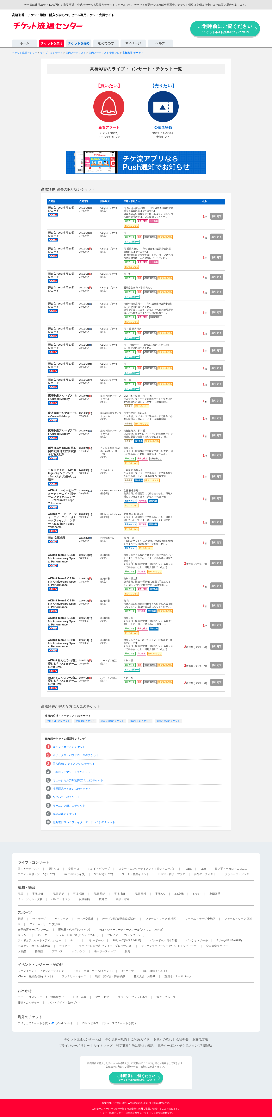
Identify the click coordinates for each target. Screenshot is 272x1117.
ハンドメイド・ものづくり (64, 1002)
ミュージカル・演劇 (30, 899)
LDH (203, 868)
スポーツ (25, 912)
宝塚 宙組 (120, 893)
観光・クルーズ (166, 997)
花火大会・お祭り (144, 976)
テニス (74, 940)
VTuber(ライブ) (103, 874)
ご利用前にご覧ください (225, 28)
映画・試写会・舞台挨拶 (110, 976)
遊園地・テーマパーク (177, 976)
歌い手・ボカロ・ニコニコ (231, 868)
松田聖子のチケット (140, 720)
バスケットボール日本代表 (34, 945)
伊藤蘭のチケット (85, 720)
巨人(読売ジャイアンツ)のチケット (74, 763)
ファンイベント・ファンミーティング (41, 970)
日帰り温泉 (79, 997)
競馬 (127, 951)
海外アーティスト (205, 874)
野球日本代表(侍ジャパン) (74, 929)
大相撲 (22, 951)
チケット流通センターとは (82, 1039)
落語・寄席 (122, 899)
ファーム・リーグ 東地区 (160, 918)
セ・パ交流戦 (85, 918)
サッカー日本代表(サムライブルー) (77, 935)
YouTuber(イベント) (155, 970)
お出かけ (25, 991)
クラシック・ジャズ (237, 874)
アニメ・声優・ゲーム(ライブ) (36, 874)
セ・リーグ (39, 918)
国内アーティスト (29, 868)
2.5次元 (178, 893)
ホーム (24, 43)
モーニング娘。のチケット (69, 805)
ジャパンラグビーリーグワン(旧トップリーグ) (169, 945)
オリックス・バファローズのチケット (76, 755)
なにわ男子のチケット (66, 797)
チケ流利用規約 (116, 1039)
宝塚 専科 (140, 893)
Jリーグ (42, 935)
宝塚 (20, 893)
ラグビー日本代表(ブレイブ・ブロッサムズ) (105, 945)
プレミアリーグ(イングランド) (125, 935)
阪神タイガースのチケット (69, 746)
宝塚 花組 (38, 893)
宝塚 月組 (58, 893)
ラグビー (64, 945)
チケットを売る (79, 43)
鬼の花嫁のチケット (65, 813)
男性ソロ (53, 868)
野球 (20, 918)
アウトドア (102, 997)
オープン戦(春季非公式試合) (119, 918)
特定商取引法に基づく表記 (134, 1045)
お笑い (197, 893)
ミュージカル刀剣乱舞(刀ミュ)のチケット (78, 780)
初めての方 (106, 43)
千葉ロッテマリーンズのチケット (73, 772)
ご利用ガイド (140, 1039)
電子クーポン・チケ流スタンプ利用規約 (185, 1045)
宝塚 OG (160, 893)
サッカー (23, 935)
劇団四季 (214, 893)
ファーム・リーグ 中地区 (200, 918)
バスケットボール (197, 940)
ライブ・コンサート (33, 862)
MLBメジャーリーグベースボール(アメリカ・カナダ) (131, 929)
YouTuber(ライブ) (74, 874)
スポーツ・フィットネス (133, 997)
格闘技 (39, 951)
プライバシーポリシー (74, 1045)
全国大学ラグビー (217, 945)
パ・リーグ (61, 918)
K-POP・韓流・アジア (171, 874)
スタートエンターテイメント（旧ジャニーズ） (147, 868)
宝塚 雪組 (79, 893)
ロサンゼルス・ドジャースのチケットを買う (109, 1023)
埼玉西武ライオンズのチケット (72, 788)
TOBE (188, 868)
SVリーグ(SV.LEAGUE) (126, 940)
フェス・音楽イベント (135, 874)
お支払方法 (200, 1039)
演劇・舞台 (26, 887)
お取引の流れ (162, 1039)
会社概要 (182, 1039)
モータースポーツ (105, 951)
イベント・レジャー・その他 (40, 965)
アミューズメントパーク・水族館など (41, 997)
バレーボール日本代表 (163, 940)
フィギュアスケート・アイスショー (39, 940)
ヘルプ (160, 43)
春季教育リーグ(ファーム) (33, 929)
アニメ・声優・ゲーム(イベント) (93, 970)
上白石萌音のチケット (112, 720)
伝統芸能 (84, 899)
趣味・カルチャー (29, 1002)
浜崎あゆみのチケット (168, 720)
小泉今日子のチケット (58, 720)
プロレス (57, 951)
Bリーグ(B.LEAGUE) (229, 940)
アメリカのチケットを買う (34, 1023)
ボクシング (78, 951)
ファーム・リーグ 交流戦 (44, 924)
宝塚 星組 (99, 893)
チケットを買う (52, 43)
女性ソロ (73, 868)
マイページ (133, 43)
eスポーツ (127, 970)
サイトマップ (103, 1045)
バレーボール (95, 940)
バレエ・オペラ (60, 899)
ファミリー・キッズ (74, 976)
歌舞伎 (103, 899)
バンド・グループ (99, 868)
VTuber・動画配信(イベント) (35, 976)
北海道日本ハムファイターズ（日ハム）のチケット (84, 822)
